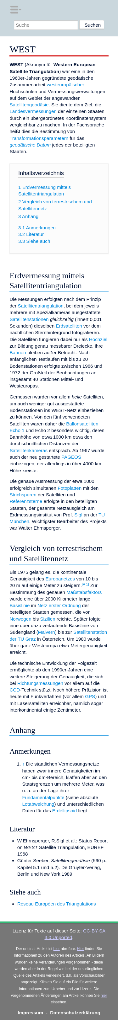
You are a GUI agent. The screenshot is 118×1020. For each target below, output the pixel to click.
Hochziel (98, 339)
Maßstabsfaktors (84, 592)
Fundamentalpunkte (43, 797)
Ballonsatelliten (82, 423)
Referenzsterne (25, 501)
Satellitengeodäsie (28, 104)
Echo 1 (16, 430)
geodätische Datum (30, 144)
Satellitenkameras (28, 450)
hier (56, 949)
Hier (80, 949)
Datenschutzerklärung (75, 1012)
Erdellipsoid (64, 810)
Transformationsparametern (38, 138)
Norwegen (20, 619)
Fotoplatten (69, 488)
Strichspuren (22, 494)
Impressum (30, 1012)
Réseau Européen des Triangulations (56, 903)
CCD (14, 689)
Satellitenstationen (28, 319)
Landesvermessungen (32, 111)
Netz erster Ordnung (59, 605)
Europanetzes (60, 578)
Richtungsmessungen (40, 683)
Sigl (78, 514)
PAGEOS (71, 457)
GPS (90, 696)
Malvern (46, 632)
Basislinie (19, 605)
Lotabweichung (38, 804)
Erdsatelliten (69, 325)
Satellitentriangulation (41, 305)
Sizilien (47, 619)
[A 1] (85, 584)
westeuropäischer (65, 84)
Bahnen (17, 352)
